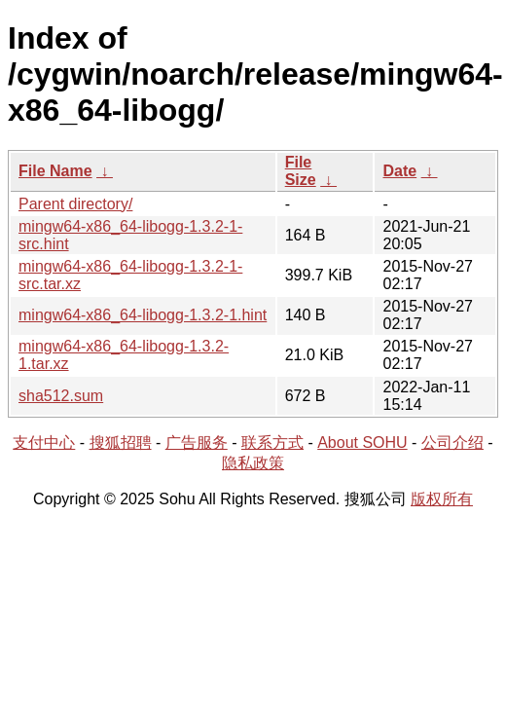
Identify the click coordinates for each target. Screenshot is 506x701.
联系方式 (272, 442)
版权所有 (442, 499)
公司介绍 (452, 442)
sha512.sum (60, 395)
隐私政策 (253, 463)
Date (399, 171)
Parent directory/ (75, 204)
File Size (300, 171)
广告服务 (196, 442)
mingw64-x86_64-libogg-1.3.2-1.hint (142, 315)
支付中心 (44, 442)
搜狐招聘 (121, 442)
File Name (55, 171)
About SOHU (362, 442)
